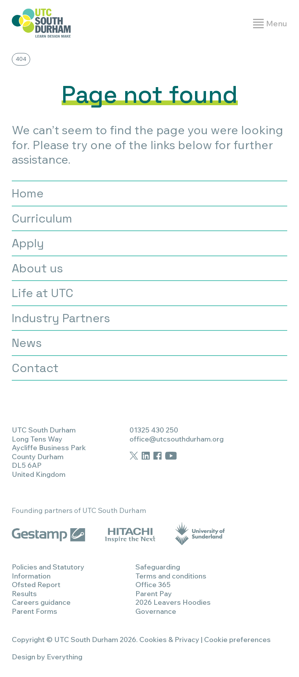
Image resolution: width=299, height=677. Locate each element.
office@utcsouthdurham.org (176, 438)
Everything (64, 656)
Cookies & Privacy (169, 639)
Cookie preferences (237, 639)
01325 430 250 (153, 429)
